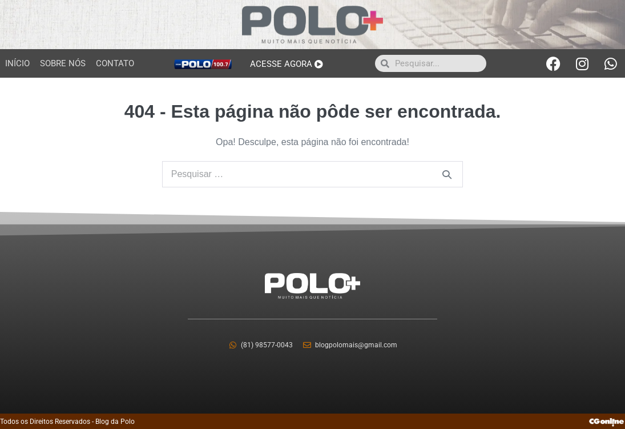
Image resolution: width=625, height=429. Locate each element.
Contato (115, 63)
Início (17, 63)
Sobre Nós (63, 63)
